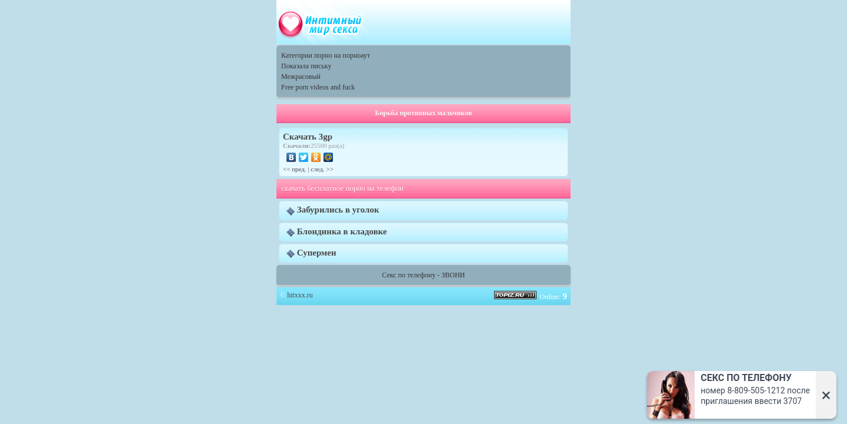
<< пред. (294, 169)
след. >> (322, 169)
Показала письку (306, 66)
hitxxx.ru (300, 295)
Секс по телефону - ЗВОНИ (423, 275)
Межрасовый (301, 76)
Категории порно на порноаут (325, 55)
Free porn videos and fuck (318, 87)
